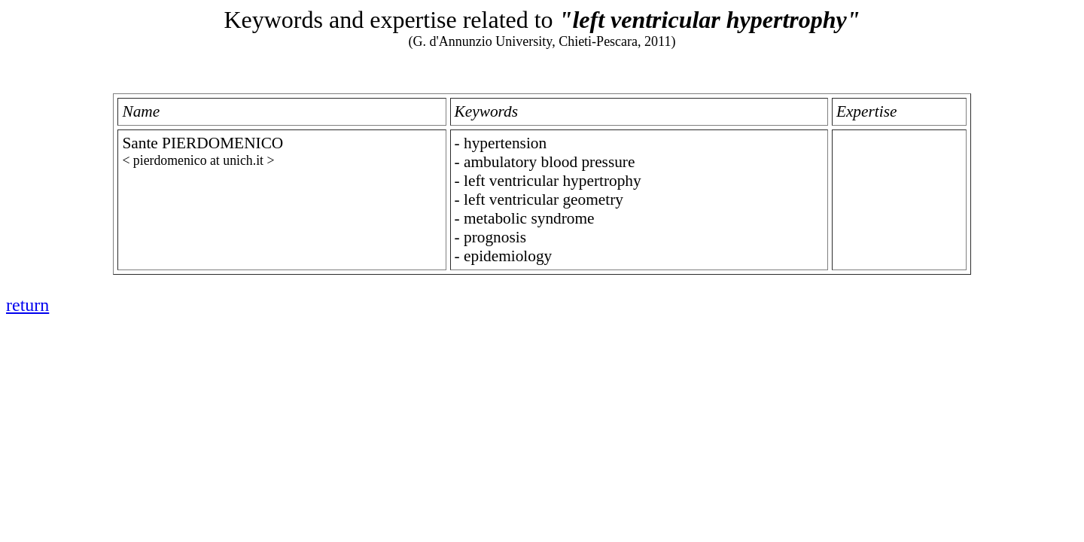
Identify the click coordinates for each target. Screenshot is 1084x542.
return (27, 305)
